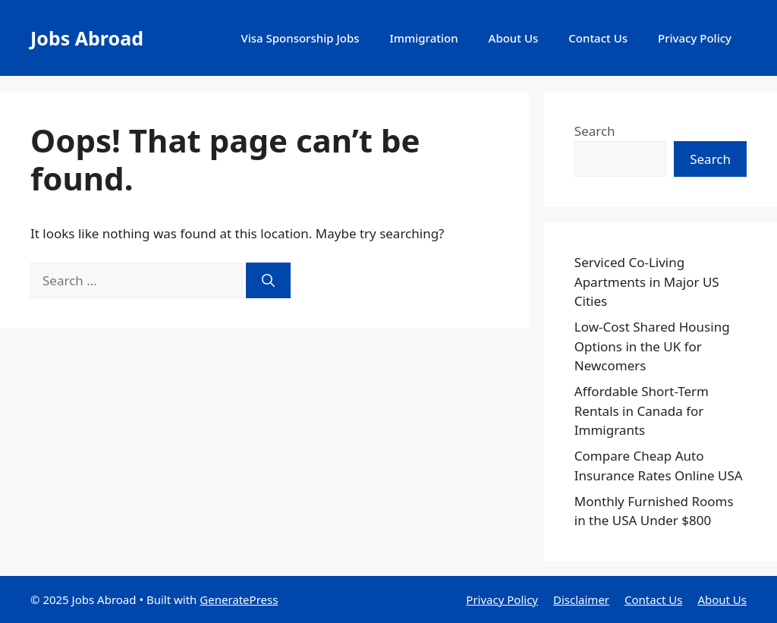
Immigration (424, 38)
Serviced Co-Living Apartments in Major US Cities (646, 281)
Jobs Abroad (86, 38)
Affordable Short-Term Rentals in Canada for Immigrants (641, 410)
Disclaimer (581, 599)
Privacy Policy (694, 38)
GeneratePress (239, 599)
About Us (514, 38)
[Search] (268, 281)
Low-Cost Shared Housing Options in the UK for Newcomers (652, 346)
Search (594, 131)
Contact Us (598, 38)
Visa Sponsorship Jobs (300, 38)
